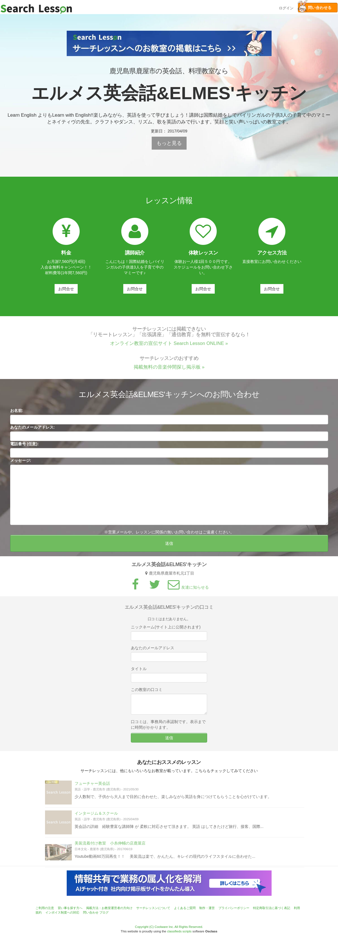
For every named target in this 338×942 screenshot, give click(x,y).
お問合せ (66, 289)
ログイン (286, 7)
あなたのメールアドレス (152, 650)
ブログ (104, 912)
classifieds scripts (179, 931)
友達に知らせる (187, 589)
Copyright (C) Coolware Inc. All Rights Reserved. (169, 926)
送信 (169, 545)
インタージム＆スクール (96, 815)
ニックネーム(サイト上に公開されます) (165, 629)
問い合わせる (315, 7)
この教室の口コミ (146, 691)
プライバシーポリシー (233, 908)
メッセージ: (20, 462)
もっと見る (169, 143)
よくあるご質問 (185, 908)
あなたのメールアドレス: (32, 429)
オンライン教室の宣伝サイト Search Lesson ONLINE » (169, 345)
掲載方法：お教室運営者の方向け (109, 908)
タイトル (139, 670)
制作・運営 (207, 908)
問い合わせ (91, 912)
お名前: (16, 412)
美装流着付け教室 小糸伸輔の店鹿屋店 (110, 845)
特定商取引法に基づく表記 (271, 908)
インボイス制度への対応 (62, 912)
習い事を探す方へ (70, 908)
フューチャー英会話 (92, 785)
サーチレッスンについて (153, 908)
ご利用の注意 (44, 908)
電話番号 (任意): (24, 446)
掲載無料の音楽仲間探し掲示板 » (169, 369)
